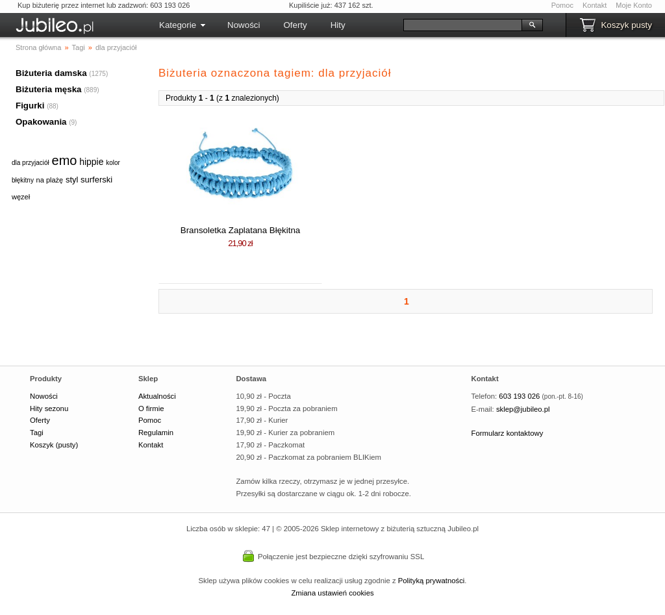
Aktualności (157, 396)
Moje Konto (634, 5)
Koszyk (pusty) (54, 445)
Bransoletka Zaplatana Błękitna (241, 230)
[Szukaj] (462, 25)
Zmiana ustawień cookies (332, 593)
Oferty (295, 25)
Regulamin (155, 432)
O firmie (151, 408)
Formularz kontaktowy (507, 433)
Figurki (30, 105)
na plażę (50, 180)
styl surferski (89, 179)
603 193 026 (519, 396)
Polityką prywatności (431, 580)
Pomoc (562, 5)
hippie (91, 162)
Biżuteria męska (49, 89)
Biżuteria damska (51, 73)
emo (64, 160)
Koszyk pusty (626, 25)
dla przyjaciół (30, 162)
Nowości (243, 25)
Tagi (37, 432)
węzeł (21, 197)
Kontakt (595, 5)
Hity (338, 25)
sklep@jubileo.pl (523, 409)
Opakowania (41, 122)
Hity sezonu (49, 408)
